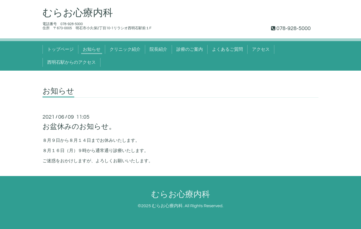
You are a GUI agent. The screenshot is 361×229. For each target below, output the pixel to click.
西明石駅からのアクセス (71, 62)
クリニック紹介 (125, 49)
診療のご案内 (189, 49)
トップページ (60, 49)
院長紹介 (158, 49)
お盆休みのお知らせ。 (79, 126)
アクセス (261, 49)
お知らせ (91, 49)
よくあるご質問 (227, 49)
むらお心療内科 (78, 13)
